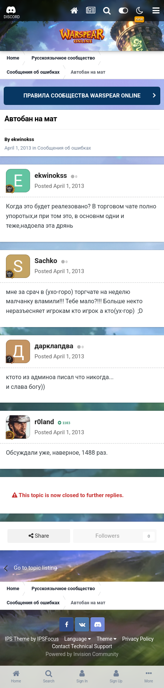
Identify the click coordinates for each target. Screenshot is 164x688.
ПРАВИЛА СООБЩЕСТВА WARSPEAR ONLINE (82, 95)
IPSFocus (48, 639)
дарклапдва (54, 346)
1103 (64, 423)
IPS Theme (17, 639)
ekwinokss (22, 139)
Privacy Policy (138, 639)
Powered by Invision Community (82, 654)
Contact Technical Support (82, 646)
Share (39, 536)
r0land (44, 422)
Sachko (46, 261)
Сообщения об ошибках (64, 148)
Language (77, 639)
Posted (59, 186)
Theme (106, 639)
